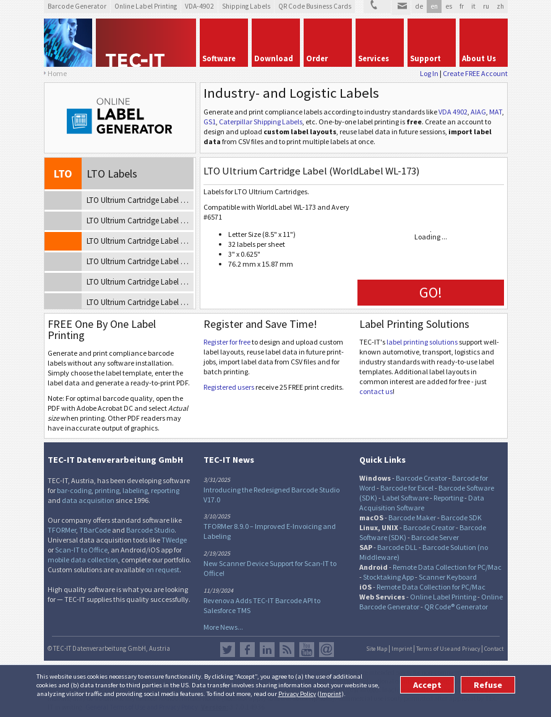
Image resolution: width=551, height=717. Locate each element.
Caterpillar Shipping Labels (260, 121)
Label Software (405, 497)
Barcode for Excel (407, 487)
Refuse (488, 684)
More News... (223, 627)
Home (57, 73)
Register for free (226, 341)
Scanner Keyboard (448, 577)
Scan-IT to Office (81, 549)
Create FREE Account (475, 73)
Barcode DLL (397, 547)
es (448, 6)
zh (500, 6)
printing (107, 490)
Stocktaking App (388, 577)
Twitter (227, 649)
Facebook (247, 649)
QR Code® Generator (456, 606)
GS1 (209, 121)
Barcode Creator (421, 478)
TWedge (174, 539)
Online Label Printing (443, 596)
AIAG (478, 111)
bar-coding (74, 490)
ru (486, 6)
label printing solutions (422, 341)
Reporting (448, 497)
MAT (495, 111)
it (473, 6)
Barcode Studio (150, 530)
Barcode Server (435, 537)
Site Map (376, 649)
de (419, 6)
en (434, 6)
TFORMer (62, 530)
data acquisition (88, 500)
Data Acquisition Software (421, 502)
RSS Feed (287, 649)
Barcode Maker (412, 517)
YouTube (306, 649)
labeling (135, 490)
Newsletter (326, 649)
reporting (165, 490)
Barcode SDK (461, 517)
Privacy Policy (297, 693)
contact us (376, 391)
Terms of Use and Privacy (448, 649)
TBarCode (95, 530)
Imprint (330, 693)
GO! (430, 292)
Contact (493, 649)
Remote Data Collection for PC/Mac (447, 567)
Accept (427, 684)
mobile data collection (83, 559)
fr (461, 6)
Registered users (228, 387)
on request (162, 569)
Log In (429, 73)
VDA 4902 (453, 111)
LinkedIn (267, 649)
